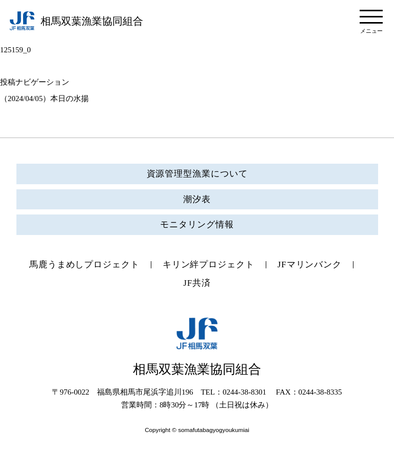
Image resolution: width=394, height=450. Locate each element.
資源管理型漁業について (197, 174)
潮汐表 (197, 199)
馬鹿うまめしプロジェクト (84, 264)
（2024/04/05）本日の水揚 (44, 98)
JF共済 (197, 283)
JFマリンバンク (310, 264)
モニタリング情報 (196, 224)
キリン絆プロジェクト (208, 264)
